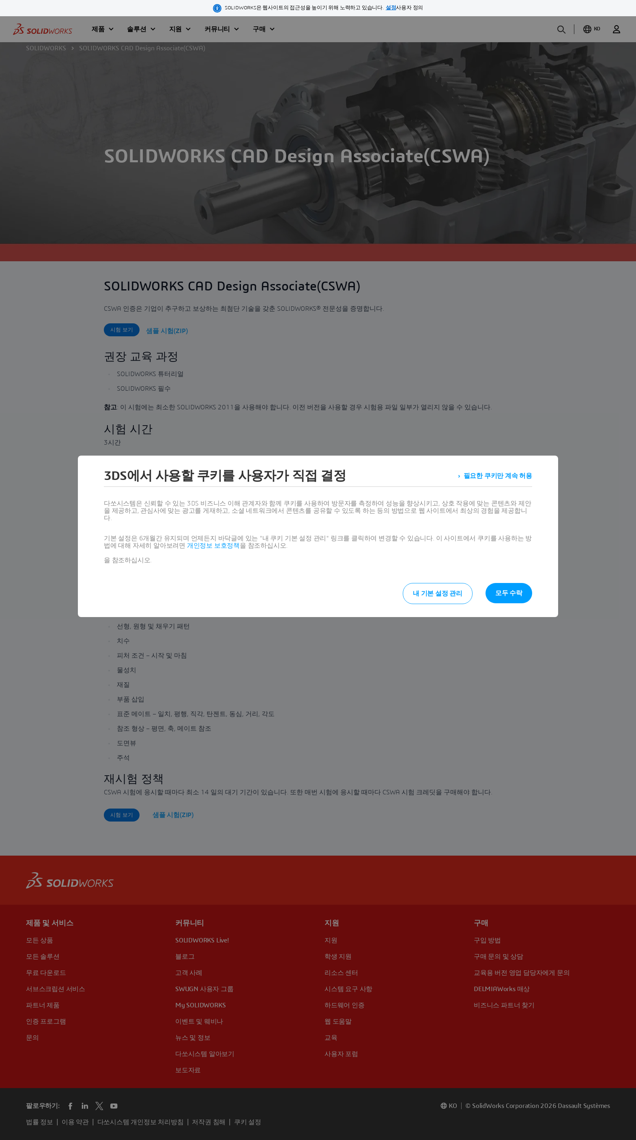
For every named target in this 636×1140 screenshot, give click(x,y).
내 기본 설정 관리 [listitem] (437, 593)
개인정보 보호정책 (213, 545)
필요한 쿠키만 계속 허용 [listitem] (498, 476)
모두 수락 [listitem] (508, 593)
